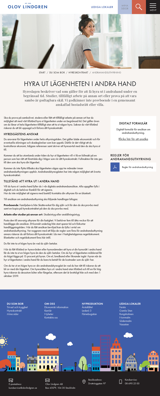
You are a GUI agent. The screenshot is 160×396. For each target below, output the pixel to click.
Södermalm (125, 321)
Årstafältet (87, 307)
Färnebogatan (89, 314)
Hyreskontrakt (78, 72)
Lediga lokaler (102, 7)
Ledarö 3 (86, 310)
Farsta (122, 307)
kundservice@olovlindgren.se (23, 387)
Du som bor (57, 72)
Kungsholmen (126, 314)
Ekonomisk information (56, 307)
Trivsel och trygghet (17, 307)
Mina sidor (12, 314)
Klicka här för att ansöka (133, 139)
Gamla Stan (125, 310)
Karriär (48, 310)
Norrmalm (124, 317)
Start (42, 72)
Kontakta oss (51, 317)
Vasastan (124, 324)
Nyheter (48, 314)
